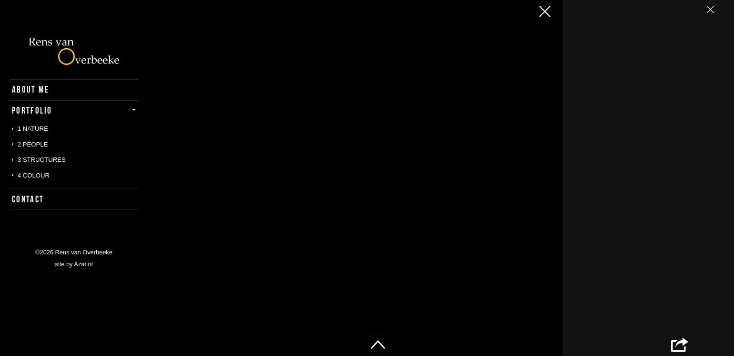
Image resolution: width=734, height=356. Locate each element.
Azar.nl (83, 264)
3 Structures (42, 159)
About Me (30, 89)
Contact (28, 199)
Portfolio (32, 110)
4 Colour (34, 175)
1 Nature (33, 128)
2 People (33, 144)
